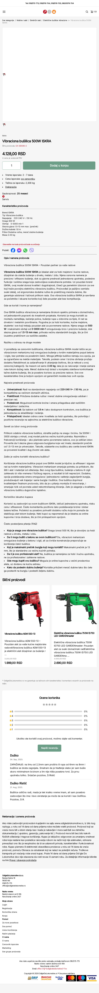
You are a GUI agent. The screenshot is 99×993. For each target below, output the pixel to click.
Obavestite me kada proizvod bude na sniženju (21, 253)
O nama (5, 949)
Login (4, 914)
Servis (5, 208)
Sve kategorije (8, 20)
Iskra (4, 144)
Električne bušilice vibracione (55, 20)
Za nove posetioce (10, 931)
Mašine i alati (22, 20)
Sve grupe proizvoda (11, 960)
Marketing (6, 957)
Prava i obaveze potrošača (22, 869)
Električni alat (35, 20)
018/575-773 (34, 3)
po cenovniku (28, 187)
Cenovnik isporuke (10, 953)
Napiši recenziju (49, 757)
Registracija (7, 917)
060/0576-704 (68, 3)
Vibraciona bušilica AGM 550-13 (19, 642)
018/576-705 (56, 3)
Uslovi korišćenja (9, 939)
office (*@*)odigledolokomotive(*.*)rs (52, 977)
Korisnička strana (9, 921)
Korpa (4, 925)
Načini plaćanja (8, 943)
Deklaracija (11, 196)
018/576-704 (45, 3)
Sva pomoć (7, 935)
